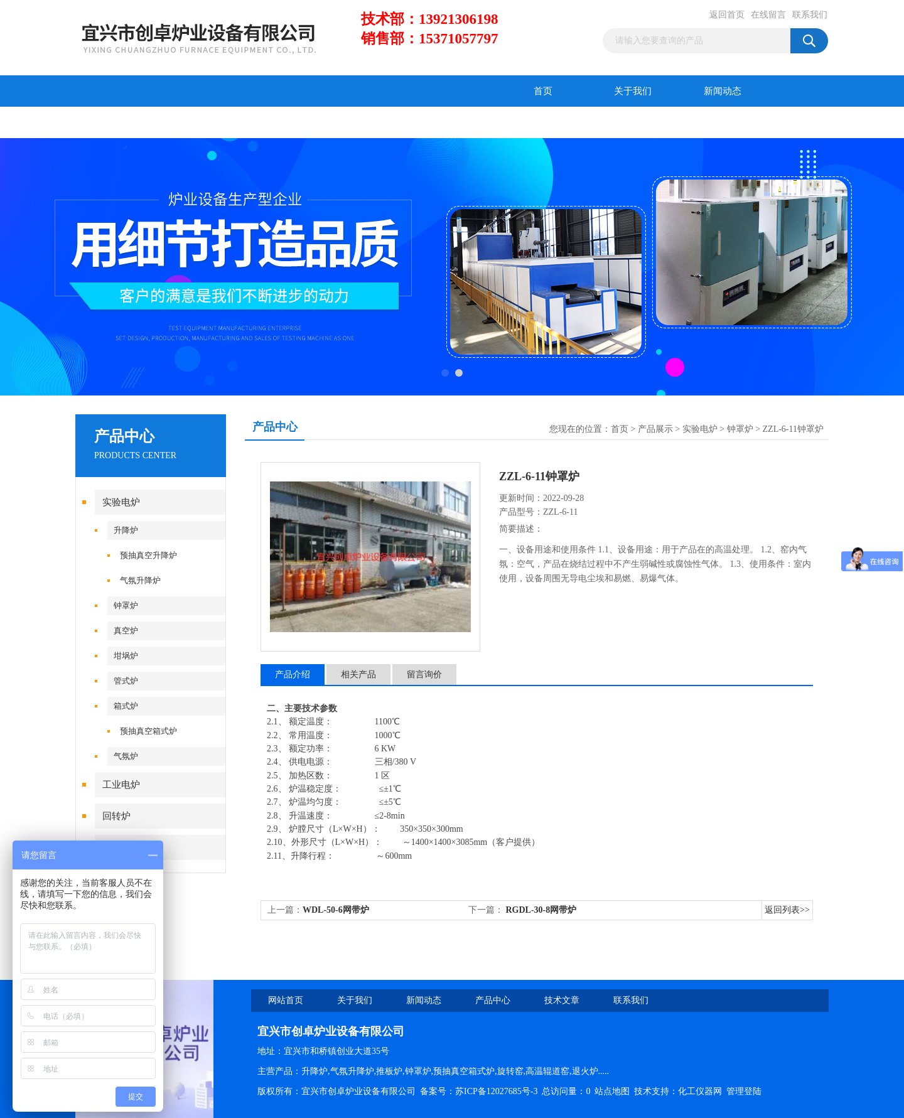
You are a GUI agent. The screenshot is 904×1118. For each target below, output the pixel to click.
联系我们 (809, 14)
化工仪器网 (700, 1091)
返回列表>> (787, 910)
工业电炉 (121, 785)
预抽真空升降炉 (148, 555)
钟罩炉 (126, 605)
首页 (543, 91)
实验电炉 (121, 502)
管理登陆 (743, 1091)
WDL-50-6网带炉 (336, 910)
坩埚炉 (126, 655)
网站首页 (285, 1000)
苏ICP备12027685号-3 (496, 1091)
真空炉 (126, 630)
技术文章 (210, 122)
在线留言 (768, 14)
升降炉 (126, 530)
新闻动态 (722, 91)
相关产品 (358, 674)
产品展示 (655, 429)
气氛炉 (126, 756)
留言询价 (424, 674)
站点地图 (612, 1091)
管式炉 (126, 680)
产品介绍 (292, 674)
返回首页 (727, 14)
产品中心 (120, 122)
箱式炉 (126, 706)
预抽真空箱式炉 (148, 731)
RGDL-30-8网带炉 (539, 910)
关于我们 (633, 91)
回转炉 (116, 816)
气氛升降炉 (140, 580)
